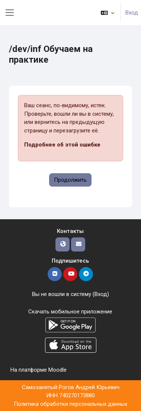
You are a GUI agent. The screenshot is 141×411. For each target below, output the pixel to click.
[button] (107, 13)
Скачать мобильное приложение (70, 311)
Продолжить (70, 180)
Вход (131, 12)
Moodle (57, 369)
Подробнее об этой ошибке (62, 144)
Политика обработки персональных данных (70, 404)
